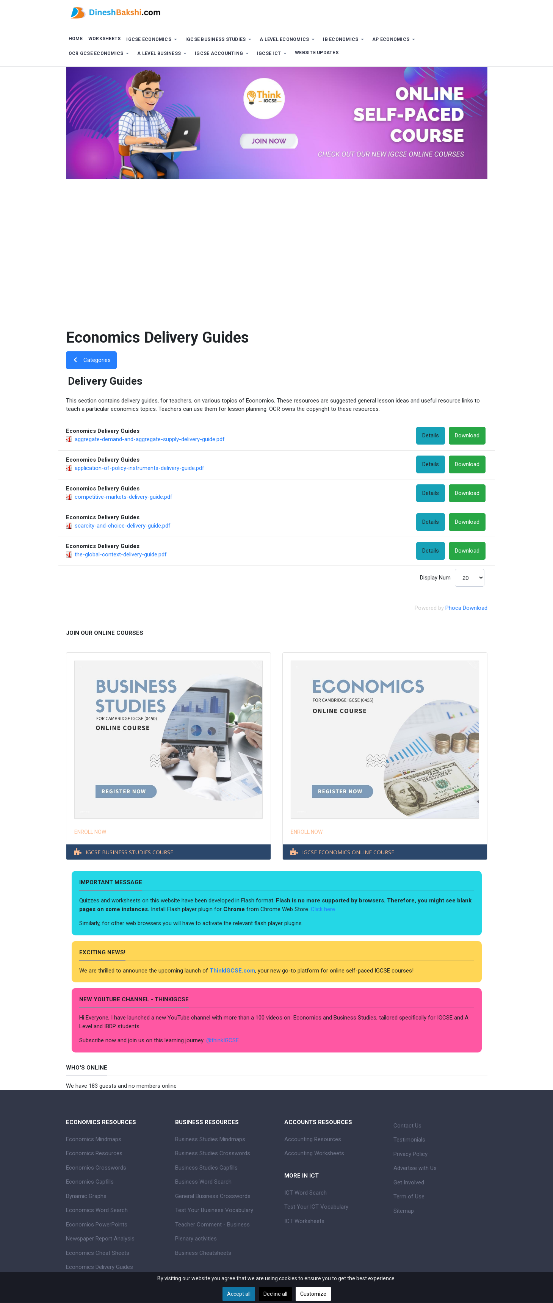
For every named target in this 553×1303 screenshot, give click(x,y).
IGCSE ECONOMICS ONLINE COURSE (348, 852)
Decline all (275, 1294)
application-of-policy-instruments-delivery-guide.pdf (139, 468)
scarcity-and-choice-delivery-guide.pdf (123, 525)
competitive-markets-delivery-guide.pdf (123, 496)
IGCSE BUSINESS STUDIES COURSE (129, 852)
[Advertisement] (276, 247)
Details (430, 435)
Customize (313, 1294)
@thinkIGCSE (222, 1040)
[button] (153, 40)
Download (467, 435)
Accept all (239, 1294)
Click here (324, 909)
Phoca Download (466, 608)
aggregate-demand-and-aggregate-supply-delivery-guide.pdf (150, 439)
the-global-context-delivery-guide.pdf (121, 554)
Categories (91, 360)
